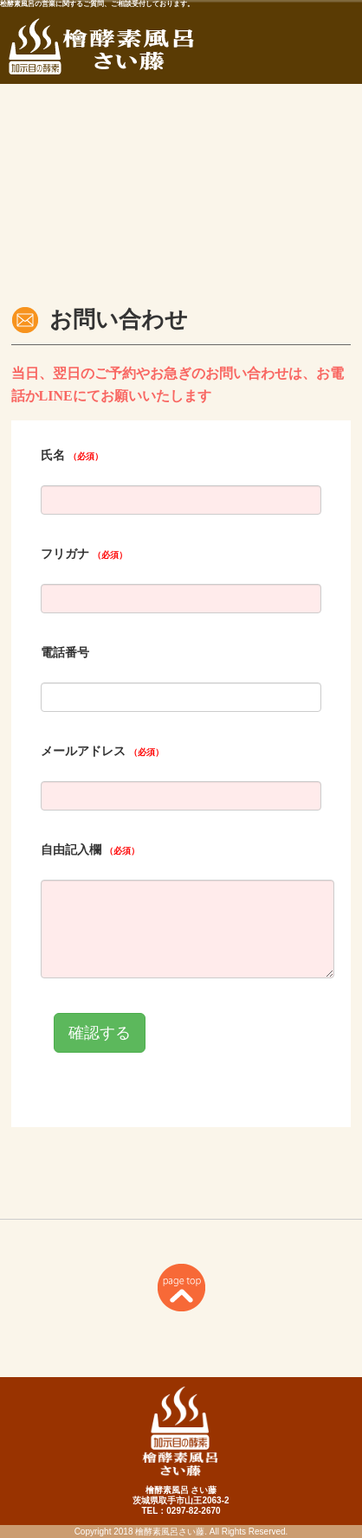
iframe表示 (181, 781)
